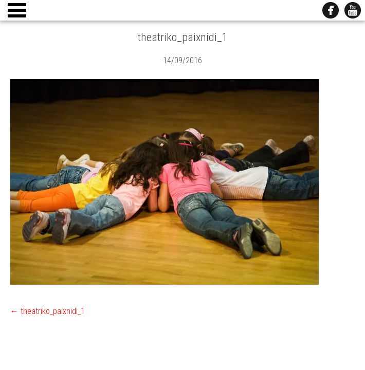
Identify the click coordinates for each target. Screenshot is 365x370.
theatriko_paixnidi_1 (47, 311)
